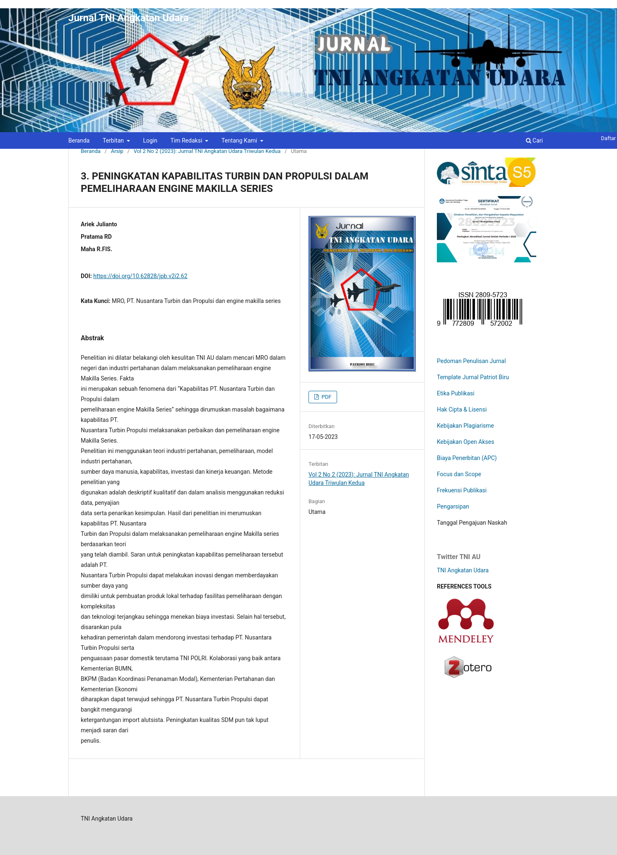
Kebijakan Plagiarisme (465, 425)
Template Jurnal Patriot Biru (473, 377)
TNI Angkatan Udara (463, 570)
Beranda (78, 140)
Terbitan (114, 140)
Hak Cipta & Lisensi (462, 409)
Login (150, 140)
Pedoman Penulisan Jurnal (471, 361)
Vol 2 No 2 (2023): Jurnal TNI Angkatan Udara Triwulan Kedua (207, 151)
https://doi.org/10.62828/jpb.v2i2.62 (140, 276)
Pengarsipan (453, 506)
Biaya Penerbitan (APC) (467, 458)
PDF (325, 397)
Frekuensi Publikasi (462, 490)
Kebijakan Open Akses (465, 441)
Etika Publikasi (456, 393)
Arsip (117, 151)
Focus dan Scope (459, 474)
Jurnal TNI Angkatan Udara (128, 18)
